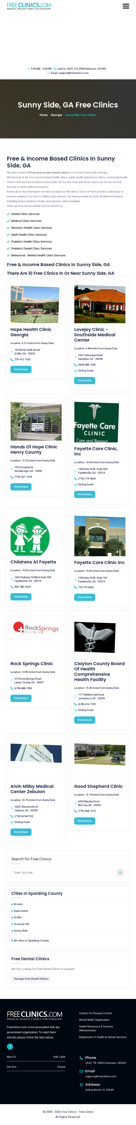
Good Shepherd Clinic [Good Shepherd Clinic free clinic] (98, 786)
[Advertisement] (68, 38)
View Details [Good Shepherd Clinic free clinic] (85, 820)
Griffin (18, 917)
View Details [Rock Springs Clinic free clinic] (21, 698)
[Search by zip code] (120, 872)
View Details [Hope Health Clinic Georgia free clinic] (21, 369)
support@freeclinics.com (74, 73)
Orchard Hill (21, 924)
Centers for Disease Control (95, 1013)
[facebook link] (10, 1046)
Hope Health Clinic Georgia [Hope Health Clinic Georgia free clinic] (31, 332)
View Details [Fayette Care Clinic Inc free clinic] (85, 597)
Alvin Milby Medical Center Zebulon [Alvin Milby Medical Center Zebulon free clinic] (31, 789)
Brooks (18, 904)
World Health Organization (94, 1019)
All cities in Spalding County (31, 940)
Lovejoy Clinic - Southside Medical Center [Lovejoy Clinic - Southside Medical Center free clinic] (94, 335)
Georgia (56, 115)
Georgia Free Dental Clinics (31, 978)
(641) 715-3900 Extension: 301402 (86, 68)
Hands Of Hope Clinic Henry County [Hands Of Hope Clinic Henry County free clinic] (33, 449)
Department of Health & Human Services (102, 1037)
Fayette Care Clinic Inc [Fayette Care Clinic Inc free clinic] (99, 562)
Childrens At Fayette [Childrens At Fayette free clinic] (33, 562)
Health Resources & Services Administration (96, 1028)
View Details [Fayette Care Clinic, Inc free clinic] (85, 494)
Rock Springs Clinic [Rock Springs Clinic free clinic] (31, 663)
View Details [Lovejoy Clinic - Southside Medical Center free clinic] (85, 380)
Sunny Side (21, 930)
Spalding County (45, 893)
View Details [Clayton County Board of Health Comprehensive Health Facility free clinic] (85, 720)
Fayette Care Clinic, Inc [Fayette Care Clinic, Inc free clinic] (96, 451)
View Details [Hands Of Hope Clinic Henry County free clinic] (21, 486)
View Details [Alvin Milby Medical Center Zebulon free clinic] (21, 832)
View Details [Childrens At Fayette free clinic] (21, 596)
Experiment (21, 910)
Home (44, 115)
